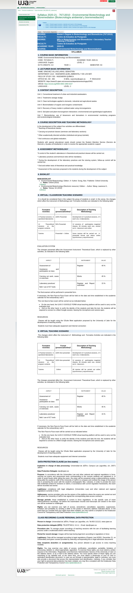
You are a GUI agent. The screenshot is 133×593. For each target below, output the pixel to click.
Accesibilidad (98, 573)
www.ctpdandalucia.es (79, 512)
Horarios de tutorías (24, 22)
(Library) (43, 184)
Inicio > (20, 10)
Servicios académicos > (28, 10)
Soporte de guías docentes (108, 571)
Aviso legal (105, 573)
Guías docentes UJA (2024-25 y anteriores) (27, 18)
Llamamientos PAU (24, 25)
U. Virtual (111, 1)
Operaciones (40, 7)
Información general (28, 7)
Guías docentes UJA (24, 14)
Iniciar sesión (103, 1)
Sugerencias (112, 573)
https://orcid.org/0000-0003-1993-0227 (58, 84)
